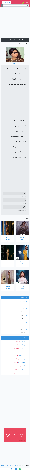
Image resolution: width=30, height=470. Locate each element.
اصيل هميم (17, 352)
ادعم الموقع (16, 465)
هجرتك (24, 325)
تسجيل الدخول (6, 2)
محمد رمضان (16, 355)
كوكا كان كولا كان (22, 373)
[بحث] (2, 5)
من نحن (11, 465)
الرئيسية (26, 39)
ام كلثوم (27, 45)
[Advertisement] (15, 23)
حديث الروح (23, 329)
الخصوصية (2, 465)
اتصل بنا (7, 465)
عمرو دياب (20, 366)
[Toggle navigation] (27, 2)
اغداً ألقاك (24, 332)
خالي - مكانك (23, 352)
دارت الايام (24, 308)
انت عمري (24, 311)
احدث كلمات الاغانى (23, 338)
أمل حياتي (24, 315)
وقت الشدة (23, 345)
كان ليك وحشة (23, 348)
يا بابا (25, 366)
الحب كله (24, 304)
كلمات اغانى (20, 39)
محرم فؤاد (18, 359)
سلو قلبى (24, 318)
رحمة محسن (17, 369)
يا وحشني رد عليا (22, 362)
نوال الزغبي (18, 341)
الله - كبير (24, 341)
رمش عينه (23, 359)
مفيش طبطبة (23, 355)
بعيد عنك (24, 322)
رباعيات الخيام (23, 301)
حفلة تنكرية (23, 369)
